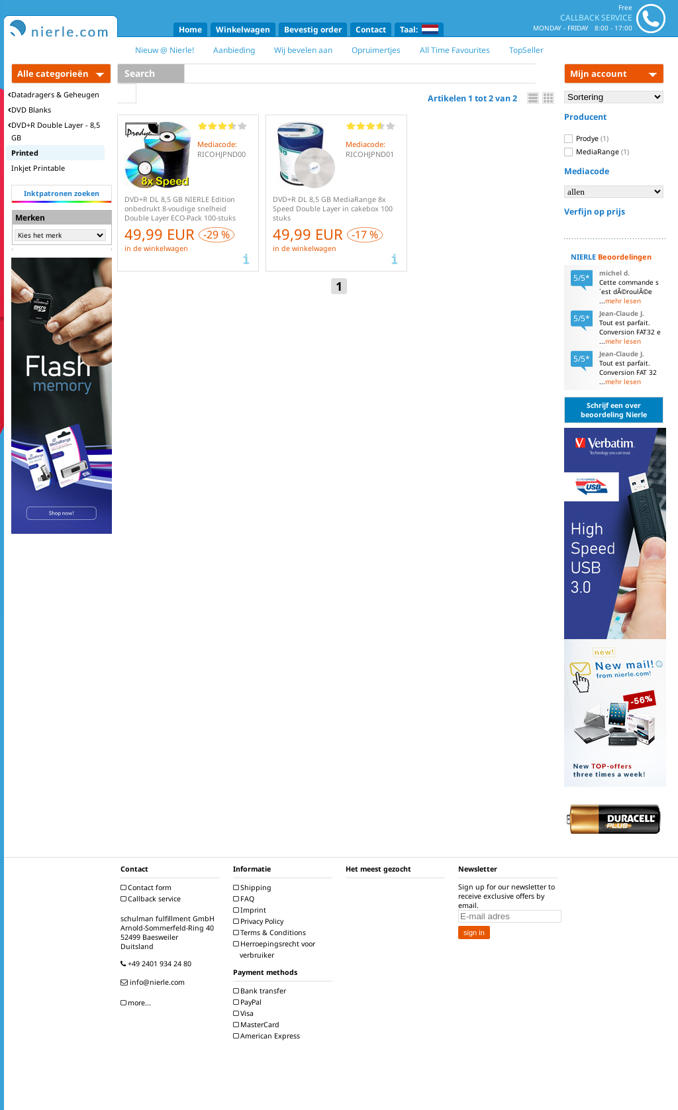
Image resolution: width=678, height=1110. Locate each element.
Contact (371, 29)
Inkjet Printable (38, 168)
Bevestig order (313, 29)
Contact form (147, 887)
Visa (245, 1013)
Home (190, 29)
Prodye (586, 138)
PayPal (249, 1002)
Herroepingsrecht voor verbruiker (275, 949)
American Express (268, 1035)
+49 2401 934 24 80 (157, 963)
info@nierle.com (154, 982)
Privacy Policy (259, 921)
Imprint (251, 910)
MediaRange (596, 151)
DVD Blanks (29, 110)
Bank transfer (261, 990)
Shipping (253, 887)
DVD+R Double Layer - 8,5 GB (54, 131)
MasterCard (257, 1024)
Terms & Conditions (271, 932)
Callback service (152, 898)
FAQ (245, 898)
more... (137, 1002)
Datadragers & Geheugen (53, 94)
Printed (24, 153)
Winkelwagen (243, 29)
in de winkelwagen (156, 248)
